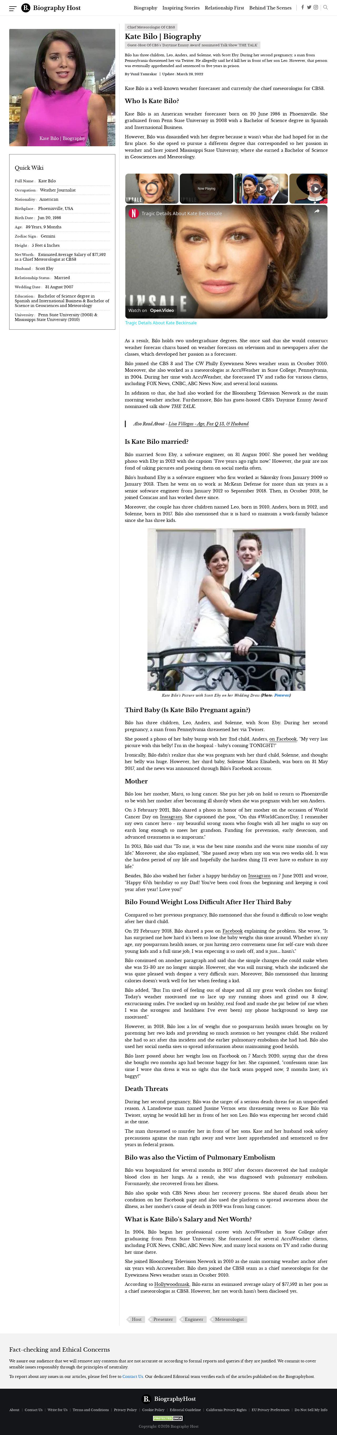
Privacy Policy (125, 1410)
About (14, 1410)
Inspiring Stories (181, 8)
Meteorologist (229, 1319)
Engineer (194, 1319)
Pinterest (282, 695)
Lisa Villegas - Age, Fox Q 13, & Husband (208, 423)
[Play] (261, 188)
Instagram (171, 816)
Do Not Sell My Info (311, 1410)
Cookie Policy (153, 1410)
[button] (324, 7)
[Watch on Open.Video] (151, 311)
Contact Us (132, 1376)
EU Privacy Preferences (270, 1410)
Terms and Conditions (91, 1410)
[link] (133, 213)
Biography (145, 8)
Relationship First (224, 8)
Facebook (232, 931)
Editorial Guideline (185, 1410)
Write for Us (57, 1410)
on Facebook (283, 739)
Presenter (163, 1319)
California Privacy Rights (226, 1410)
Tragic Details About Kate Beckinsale (182, 213)
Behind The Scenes (270, 8)
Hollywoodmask (171, 1284)
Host (137, 1319)
